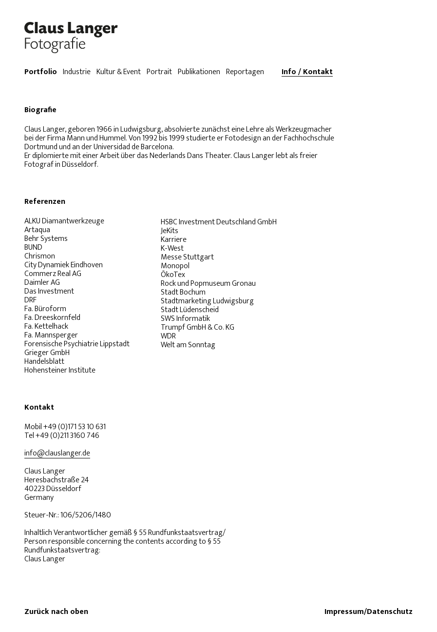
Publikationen (199, 72)
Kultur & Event (118, 72)
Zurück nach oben (56, 612)
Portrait (159, 72)
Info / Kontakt (307, 72)
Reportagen (245, 72)
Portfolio (40, 72)
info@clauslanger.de (57, 453)
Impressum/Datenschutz (368, 612)
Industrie (77, 72)
